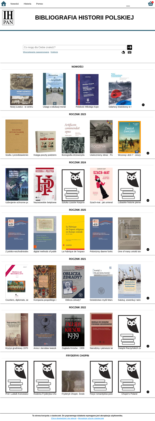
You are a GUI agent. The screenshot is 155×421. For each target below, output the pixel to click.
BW (109, 3)
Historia (27, 4)
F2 (140, 3)
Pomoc (39, 4)
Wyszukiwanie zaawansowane (36, 52)
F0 (128, 3)
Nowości (15, 4)
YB (114, 3)
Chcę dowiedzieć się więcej (63, 418)
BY (121, 3)
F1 (133, 3)
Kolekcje (54, 52)
